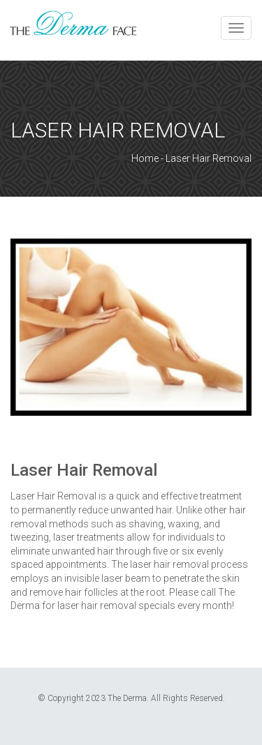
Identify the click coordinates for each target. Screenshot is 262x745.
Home (145, 158)
